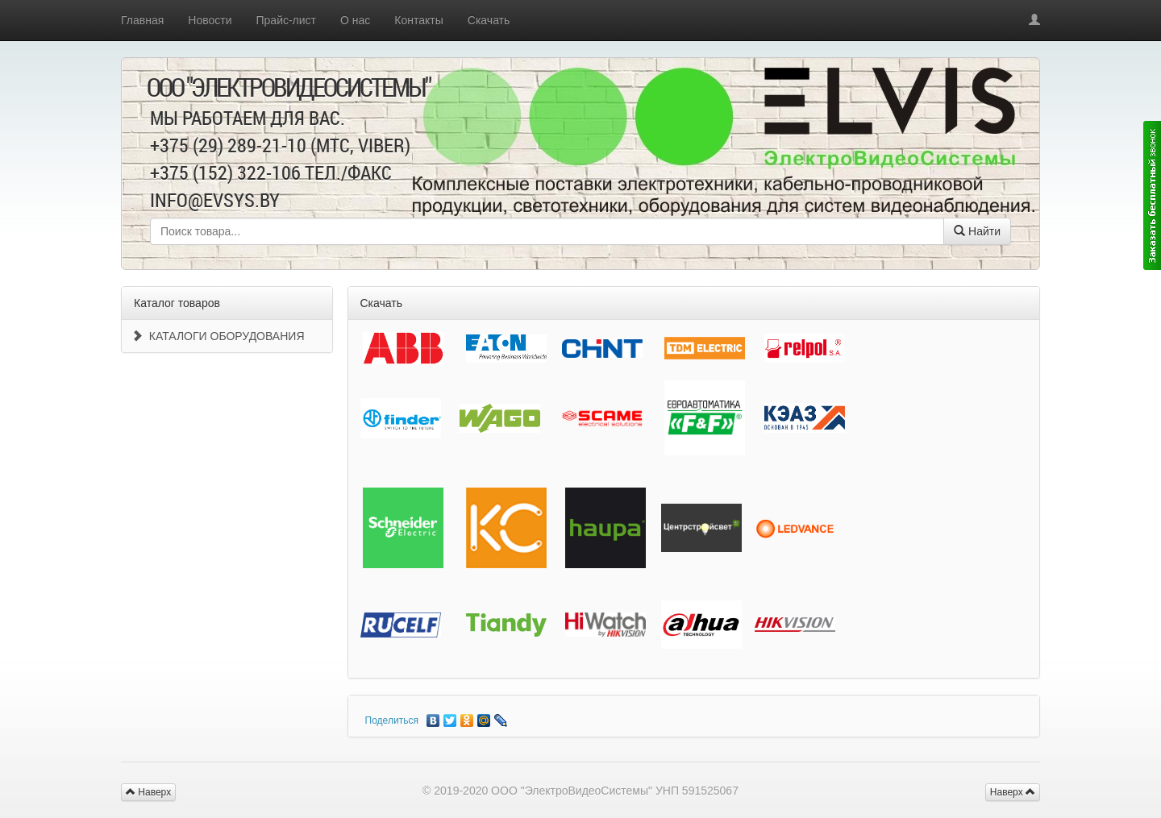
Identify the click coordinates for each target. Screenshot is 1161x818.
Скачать (489, 20)
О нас (355, 20)
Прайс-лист (286, 20)
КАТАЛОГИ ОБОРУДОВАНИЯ (218, 336)
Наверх (1012, 792)
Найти (977, 231)
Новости (209, 20)
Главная (142, 20)
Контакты (418, 20)
